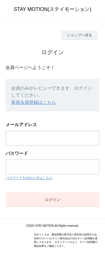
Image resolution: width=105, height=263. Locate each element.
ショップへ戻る (79, 35)
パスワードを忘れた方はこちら (29, 178)
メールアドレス (21, 124)
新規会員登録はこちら (33, 102)
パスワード (17, 153)
